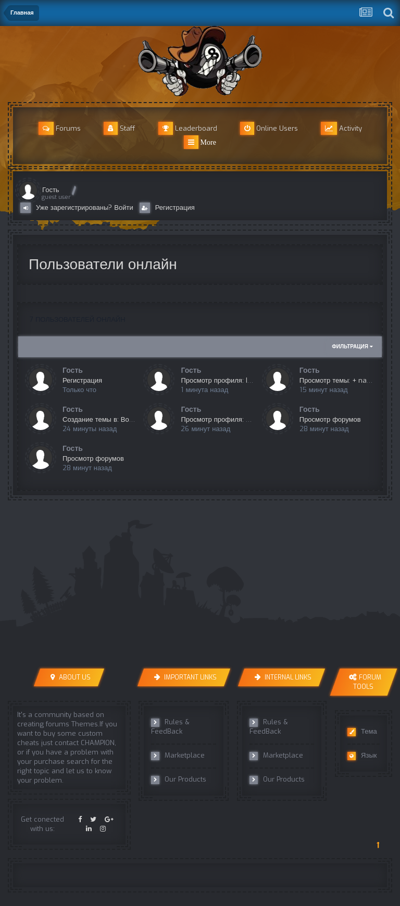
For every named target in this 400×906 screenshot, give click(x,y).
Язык (362, 755)
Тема (362, 731)
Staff (119, 128)
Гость (50, 189)
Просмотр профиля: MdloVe (225, 419)
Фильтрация (352, 346)
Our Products (178, 779)
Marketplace (178, 755)
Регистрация (167, 208)
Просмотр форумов (330, 419)
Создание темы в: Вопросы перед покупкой (131, 419)
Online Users (269, 128)
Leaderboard (187, 128)
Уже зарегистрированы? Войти (79, 208)
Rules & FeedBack (170, 727)
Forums (60, 128)
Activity (341, 128)
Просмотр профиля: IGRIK (221, 380)
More (200, 142)
